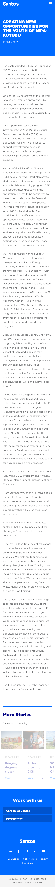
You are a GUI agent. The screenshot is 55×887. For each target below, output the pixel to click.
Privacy (44, 858)
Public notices (29, 858)
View (8, 778)
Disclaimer (27, 863)
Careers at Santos (18, 810)
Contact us (13, 858)
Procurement (14, 818)
